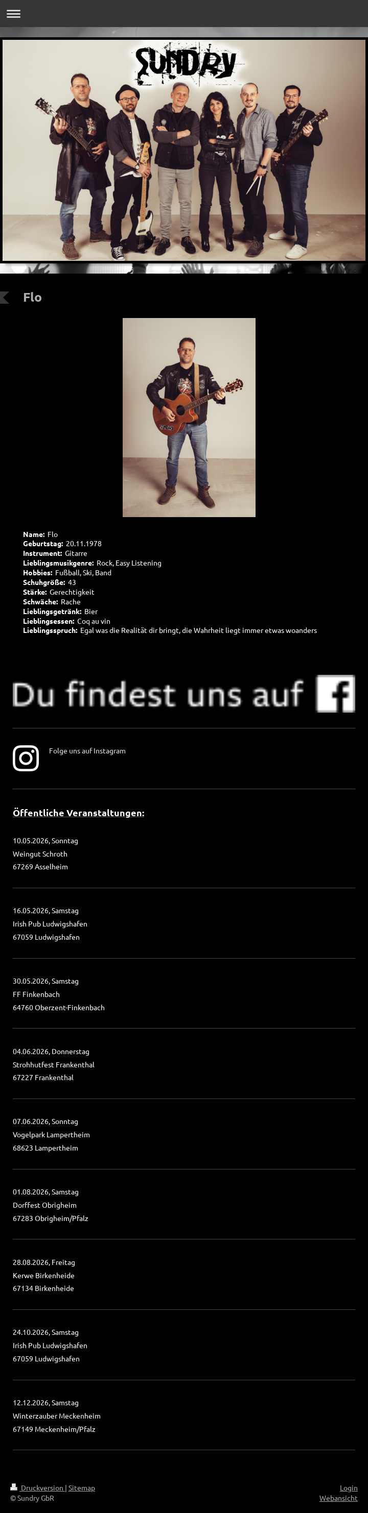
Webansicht (338, 1497)
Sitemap (81, 1487)
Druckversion (37, 1487)
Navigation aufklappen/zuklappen (184, 14)
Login (349, 1487)
